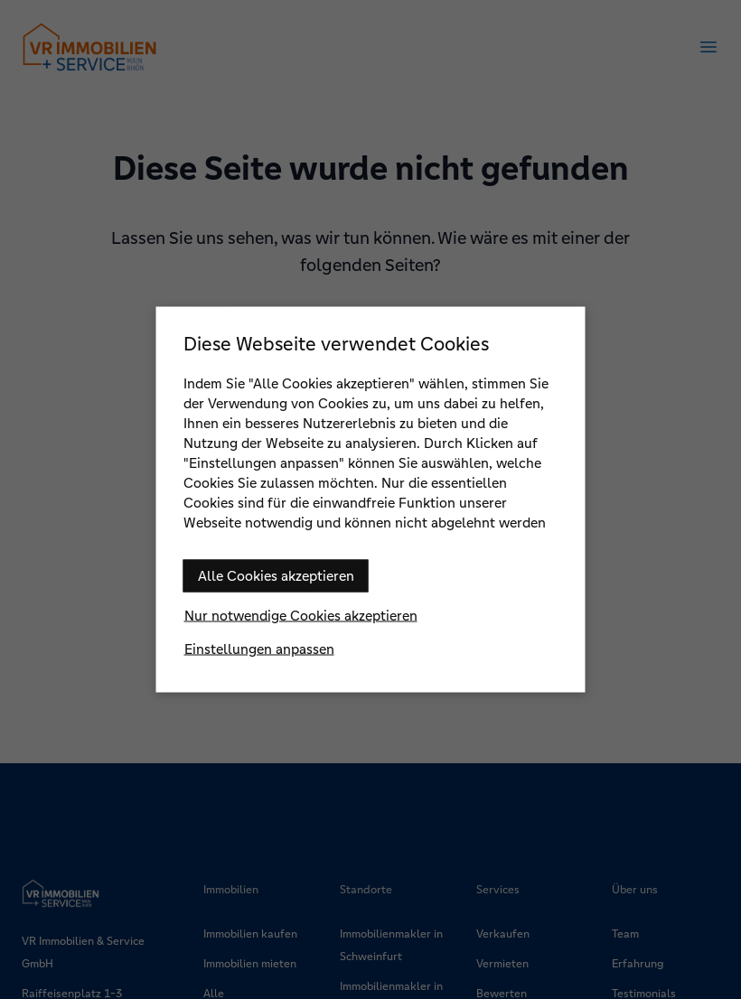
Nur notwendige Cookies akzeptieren (300, 615)
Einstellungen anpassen (259, 649)
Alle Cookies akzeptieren (276, 575)
